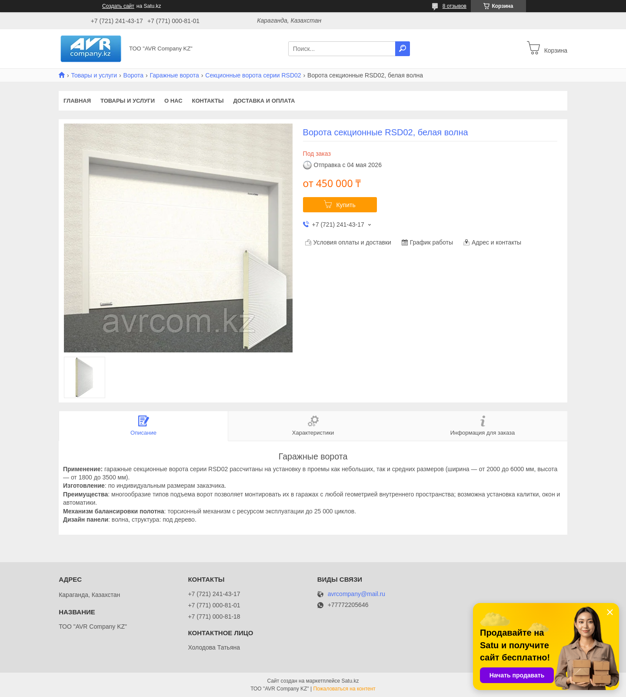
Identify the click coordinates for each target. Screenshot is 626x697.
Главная (77, 100)
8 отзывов (454, 6)
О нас (173, 100)
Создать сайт (118, 6)
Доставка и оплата (264, 100)
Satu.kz (350, 681)
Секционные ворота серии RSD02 (253, 75)
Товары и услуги (94, 75)
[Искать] (402, 48)
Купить (345, 204)
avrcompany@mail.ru (356, 594)
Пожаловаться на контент (344, 689)
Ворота (133, 75)
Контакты (208, 100)
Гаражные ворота (174, 75)
